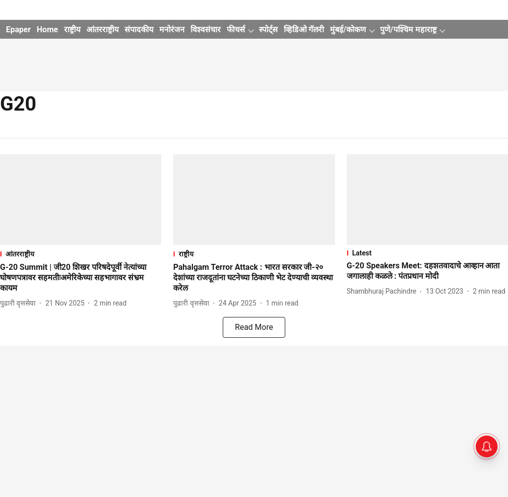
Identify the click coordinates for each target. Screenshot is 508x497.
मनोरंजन (172, 29)
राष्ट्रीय (72, 29)
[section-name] (80, 253)
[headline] (80, 277)
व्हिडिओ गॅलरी (304, 29)
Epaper (18, 29)
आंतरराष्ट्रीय (102, 29)
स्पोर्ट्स (268, 29)
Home (47, 29)
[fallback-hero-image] (80, 199)
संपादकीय (139, 29)
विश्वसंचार (205, 29)
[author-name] (20, 303)
